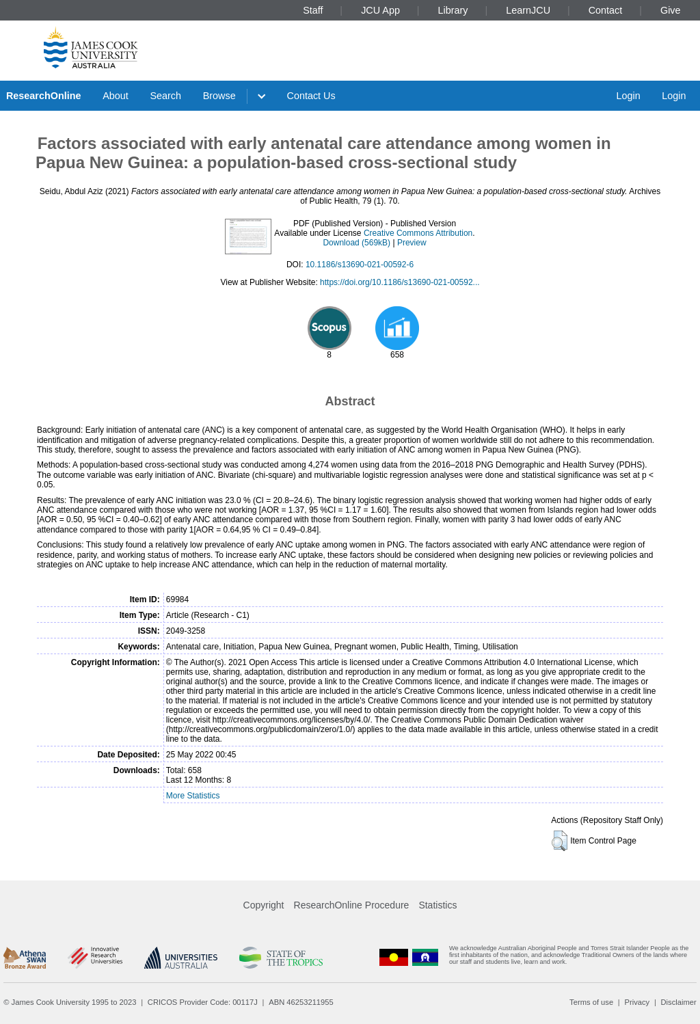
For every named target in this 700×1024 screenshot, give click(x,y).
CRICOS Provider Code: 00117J (203, 1002)
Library (453, 10)
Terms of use (591, 1002)
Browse (219, 95)
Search (165, 95)
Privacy (636, 1002)
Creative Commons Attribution (418, 233)
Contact (606, 10)
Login (628, 95)
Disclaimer (679, 1002)
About (116, 95)
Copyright (263, 905)
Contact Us (311, 95)
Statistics (437, 905)
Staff (313, 10)
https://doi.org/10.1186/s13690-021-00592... (400, 282)
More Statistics (193, 795)
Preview (412, 242)
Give (670, 10)
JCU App (380, 10)
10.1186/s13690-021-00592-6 (360, 264)
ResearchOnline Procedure (351, 905)
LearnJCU (528, 10)
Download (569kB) (356, 242)
